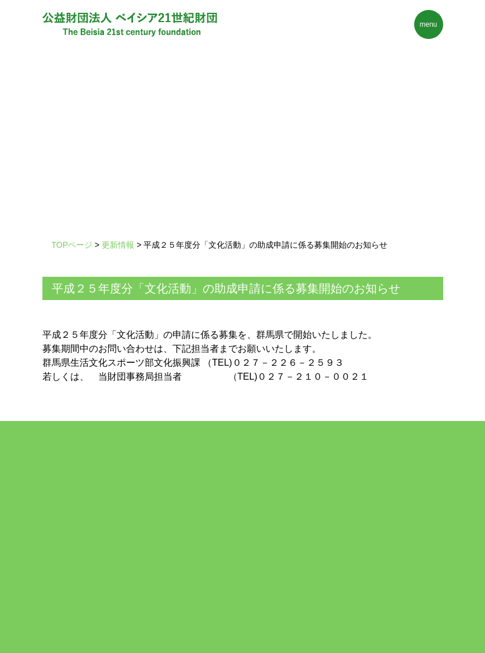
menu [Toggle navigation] (428, 24)
